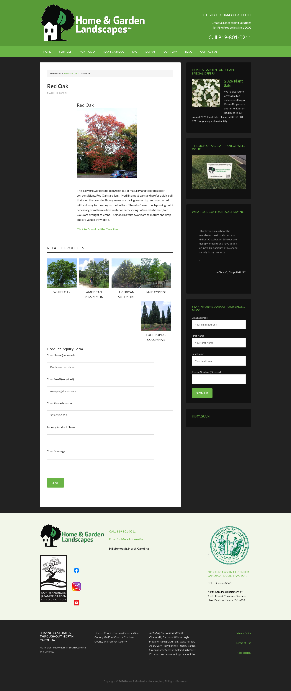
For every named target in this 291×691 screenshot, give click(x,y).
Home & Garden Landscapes (93, 23)
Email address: (200, 317)
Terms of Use (243, 642)
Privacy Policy (243, 633)
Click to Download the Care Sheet (98, 229)
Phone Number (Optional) (207, 372)
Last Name (198, 353)
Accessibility (244, 652)
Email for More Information (126, 539)
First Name (198, 335)
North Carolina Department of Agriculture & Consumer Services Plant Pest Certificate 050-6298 (227, 596)
